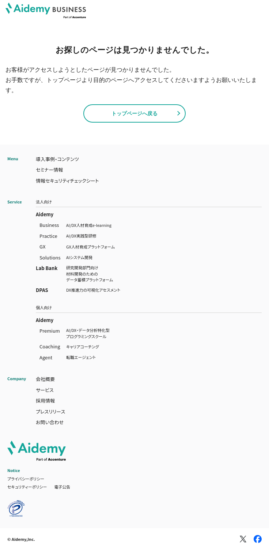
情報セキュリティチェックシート (67, 180)
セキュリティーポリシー (27, 487)
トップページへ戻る (134, 113)
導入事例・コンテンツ (57, 159)
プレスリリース (50, 411)
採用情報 (45, 400)
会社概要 (45, 378)
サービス (45, 389)
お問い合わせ (50, 422)
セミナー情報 (49, 169)
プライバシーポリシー (25, 479)
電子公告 (62, 487)
